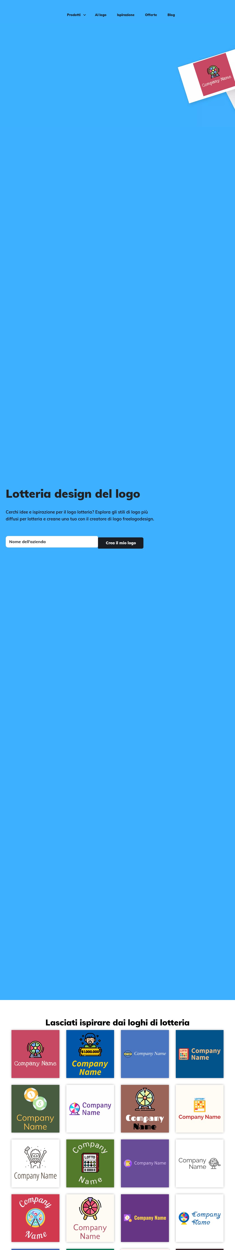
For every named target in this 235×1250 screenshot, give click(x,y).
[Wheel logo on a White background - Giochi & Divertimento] (200, 1218)
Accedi (222, 10)
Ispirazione (123, 10)
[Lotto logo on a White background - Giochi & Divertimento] (200, 1163)
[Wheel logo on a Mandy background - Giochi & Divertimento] (35, 1054)
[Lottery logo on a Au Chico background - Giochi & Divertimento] (145, 1109)
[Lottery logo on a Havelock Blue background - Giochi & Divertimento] (145, 1054)
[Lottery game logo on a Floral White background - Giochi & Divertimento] (90, 1218)
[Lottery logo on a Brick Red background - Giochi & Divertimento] (35, 1218)
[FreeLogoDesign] (28, 10)
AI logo (98, 10)
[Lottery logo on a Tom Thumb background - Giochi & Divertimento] (35, 1109)
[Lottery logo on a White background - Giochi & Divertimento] (90, 1109)
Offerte (149, 10)
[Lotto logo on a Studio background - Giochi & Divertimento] (145, 1163)
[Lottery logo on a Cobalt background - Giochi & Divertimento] (90, 1054)
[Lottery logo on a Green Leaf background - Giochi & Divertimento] (90, 1163)
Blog (169, 10)
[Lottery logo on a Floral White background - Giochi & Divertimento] (200, 1109)
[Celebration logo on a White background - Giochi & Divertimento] (35, 1163)
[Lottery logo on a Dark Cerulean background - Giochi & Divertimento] (200, 1054)
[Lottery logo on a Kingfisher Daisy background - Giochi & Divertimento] (145, 1218)
